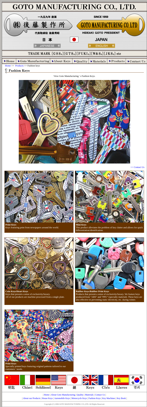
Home (8, 65)
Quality (80, 394)
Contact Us (100, 394)
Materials (89, 394)
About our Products (31, 398)
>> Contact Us (137, 167)
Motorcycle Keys (79, 398)
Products (19, 65)
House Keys (47, 398)
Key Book (121, 398)
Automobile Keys (62, 398)
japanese (47, 45)
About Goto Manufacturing (63, 394)
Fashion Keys (95, 398)
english (101, 45)
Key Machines (108, 398)
